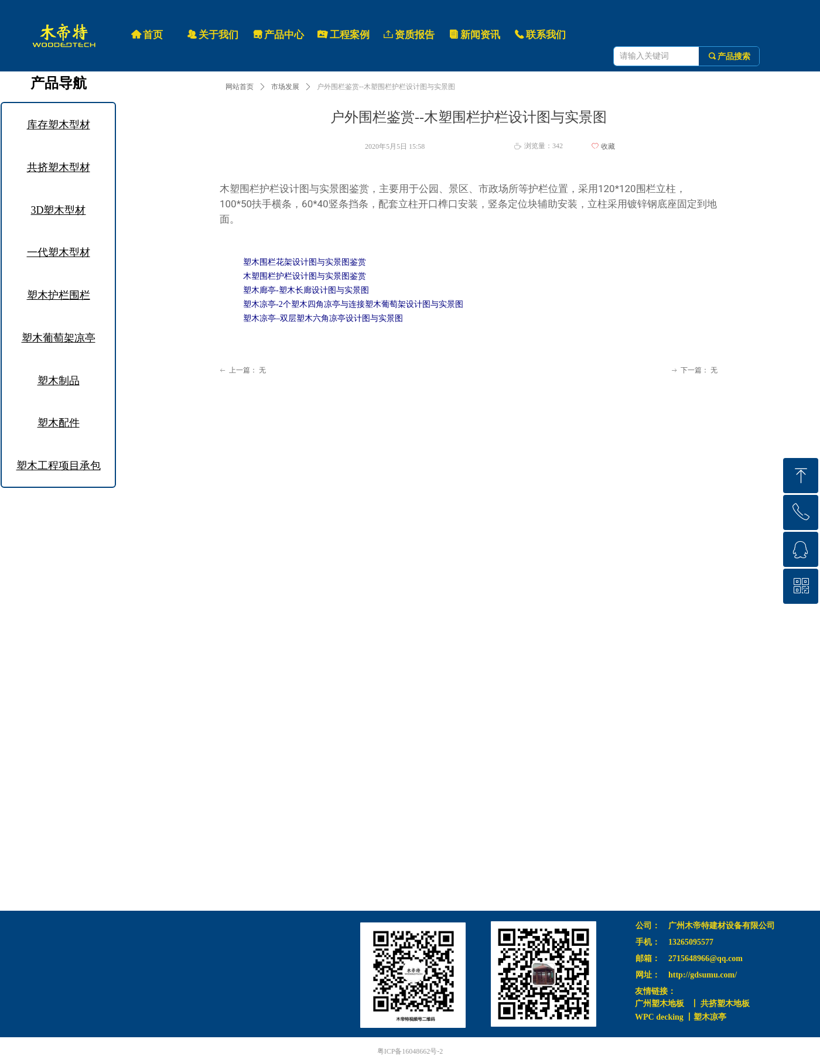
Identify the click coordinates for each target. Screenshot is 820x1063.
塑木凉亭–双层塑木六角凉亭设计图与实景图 (323, 318)
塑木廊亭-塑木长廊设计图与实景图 (306, 290)
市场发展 (285, 87)
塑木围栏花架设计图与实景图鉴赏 (304, 262)
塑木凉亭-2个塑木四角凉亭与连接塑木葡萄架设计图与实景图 (353, 304)
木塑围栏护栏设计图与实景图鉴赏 (304, 276)
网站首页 (240, 87)
